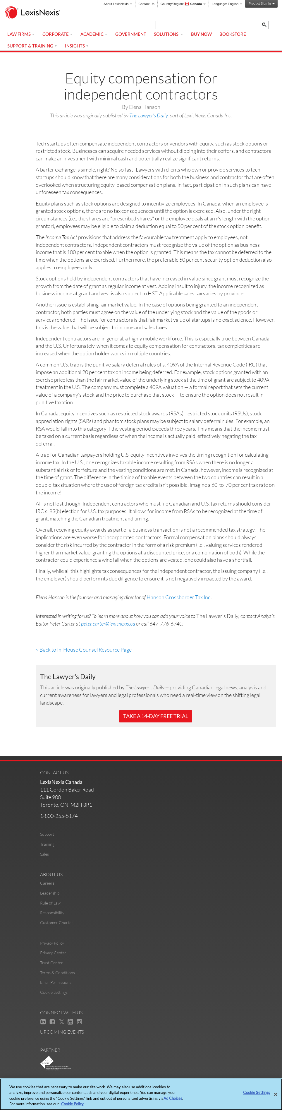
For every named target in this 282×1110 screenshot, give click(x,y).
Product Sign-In (262, 3)
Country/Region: (183, 4)
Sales (44, 854)
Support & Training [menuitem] (32, 45)
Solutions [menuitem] (168, 34)
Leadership (49, 892)
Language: (227, 4)
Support (47, 834)
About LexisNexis (118, 4)
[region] (141, 1094)
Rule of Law (50, 902)
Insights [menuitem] (77, 45)
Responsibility (52, 912)
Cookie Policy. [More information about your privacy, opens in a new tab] (72, 1104)
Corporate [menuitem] (57, 34)
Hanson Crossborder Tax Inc (178, 597)
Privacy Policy (52, 943)
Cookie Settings (54, 992)
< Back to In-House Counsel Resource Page (84, 649)
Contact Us (146, 4)
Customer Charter (56, 922)
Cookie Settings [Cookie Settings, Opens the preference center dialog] (256, 1092)
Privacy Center (53, 952)
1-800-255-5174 (59, 816)
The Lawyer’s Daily (148, 115)
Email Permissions (55, 982)
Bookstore (232, 34)
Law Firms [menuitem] (21, 34)
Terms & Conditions (57, 972)
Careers (47, 883)
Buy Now (201, 34)
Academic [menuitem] (94, 34)
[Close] (275, 1094)
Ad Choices (173, 1098)
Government (130, 34)
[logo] (35, 13)
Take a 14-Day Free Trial (155, 716)
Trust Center (51, 962)
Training (47, 844)
